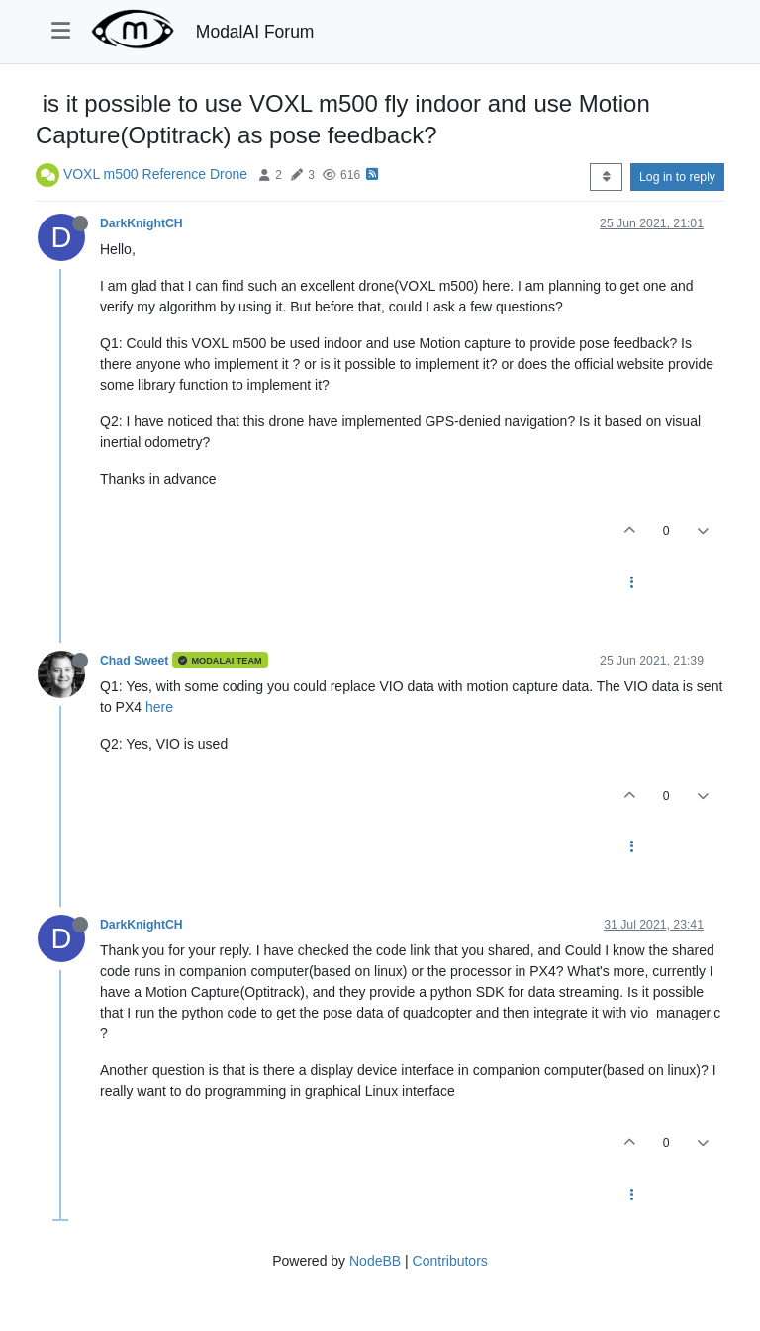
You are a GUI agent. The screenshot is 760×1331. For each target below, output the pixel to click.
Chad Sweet (134, 660)
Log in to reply (677, 177)
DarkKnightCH (141, 223)
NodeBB (375, 1261)
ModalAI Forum (255, 32)
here (159, 707)
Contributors (450, 1261)
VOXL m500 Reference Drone (155, 174)
